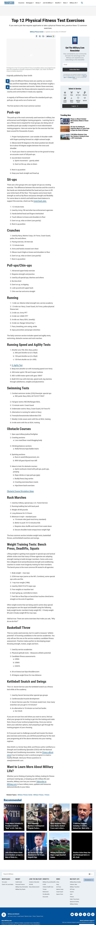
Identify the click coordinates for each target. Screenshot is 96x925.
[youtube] (72, 908)
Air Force (58, 880)
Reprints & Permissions (24, 918)
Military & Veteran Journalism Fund (24, 916)
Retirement (45, 885)
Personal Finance (20, 878)
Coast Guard (59, 885)
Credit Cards (18, 875)
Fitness (72, 890)
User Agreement (35, 918)
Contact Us (4, 918)
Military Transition (74, 880)
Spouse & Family (74, 895)
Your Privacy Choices (15, 920)
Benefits (58, 2)
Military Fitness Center (37, 31)
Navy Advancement (34, 880)
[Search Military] (44, 868)
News (65, 2)
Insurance (21, 2)
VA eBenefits (46, 888)
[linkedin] (88, 908)
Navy (57, 878)
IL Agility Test (16, 362)
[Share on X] (39, 36)
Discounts (45, 890)
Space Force (59, 888)
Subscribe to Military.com (38, 776)
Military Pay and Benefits (49, 875)
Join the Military (48, 2)
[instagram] (80, 908)
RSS (23, 920)
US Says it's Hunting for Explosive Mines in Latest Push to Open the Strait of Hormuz (79, 128)
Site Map (27, 920)
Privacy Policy (71, 77)
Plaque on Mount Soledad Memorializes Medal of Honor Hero (79, 120)
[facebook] (76, 908)
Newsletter (36, 916)
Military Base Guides (75, 875)
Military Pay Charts (20, 883)
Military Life (74, 2)
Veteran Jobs (73, 878)
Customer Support (87, 919)
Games (72, 885)
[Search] (80, 2)
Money (38, 2)
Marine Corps (59, 883)
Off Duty (72, 883)
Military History (74, 897)
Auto (71, 888)
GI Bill (44, 878)
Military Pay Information (21, 880)
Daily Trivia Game (74, 893)
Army (57, 875)
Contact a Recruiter (34, 875)
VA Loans (4, 875)
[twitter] (84, 908)
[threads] (92, 908)
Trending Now (65, 115)
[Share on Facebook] (36, 36)
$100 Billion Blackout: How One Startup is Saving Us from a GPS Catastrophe (79, 136)
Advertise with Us (12, 918)
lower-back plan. (33, 198)
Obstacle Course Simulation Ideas (19, 485)
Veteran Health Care (48, 880)
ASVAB (31, 878)
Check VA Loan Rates (7, 878)
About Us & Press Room (8, 916)
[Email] (43, 36)
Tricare (44, 883)
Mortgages (30, 2)
